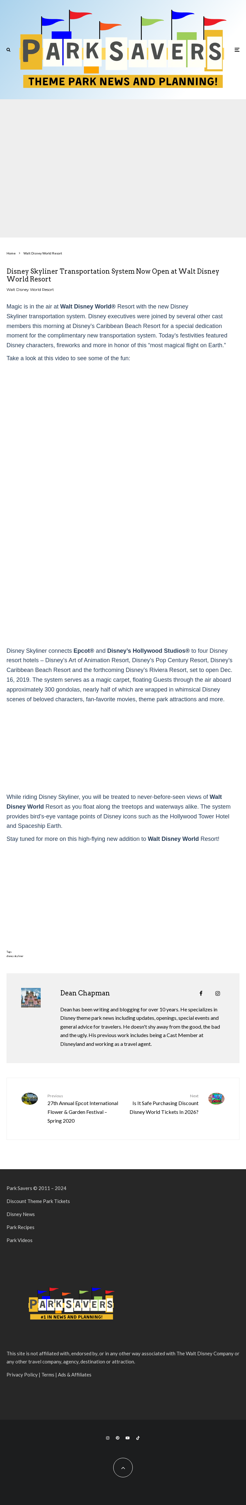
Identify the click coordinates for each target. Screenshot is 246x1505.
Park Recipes (20, 1227)
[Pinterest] (117, 1438)
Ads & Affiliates (74, 1374)
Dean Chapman (85, 993)
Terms (47, 1374)
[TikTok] (138, 1438)
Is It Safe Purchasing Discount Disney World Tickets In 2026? (163, 1104)
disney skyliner (15, 956)
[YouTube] (127, 1438)
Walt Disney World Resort (30, 289)
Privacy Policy (22, 1374)
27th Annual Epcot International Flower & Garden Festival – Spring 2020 (83, 1108)
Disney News (21, 1214)
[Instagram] (108, 1438)
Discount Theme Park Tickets (38, 1201)
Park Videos (20, 1240)
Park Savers (19, 1188)
